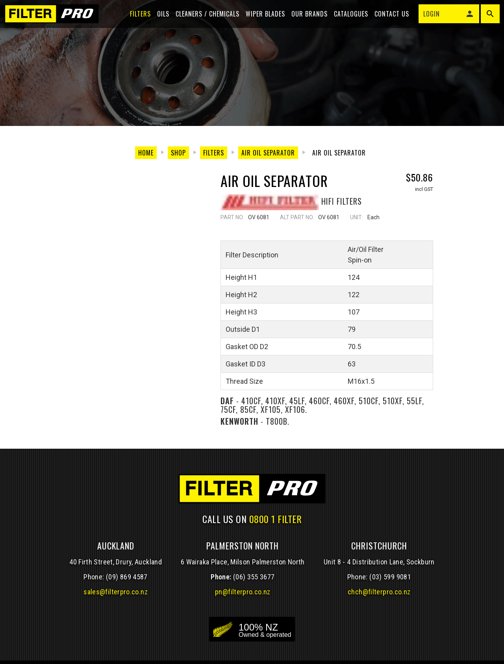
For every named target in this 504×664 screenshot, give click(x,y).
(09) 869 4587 (127, 577)
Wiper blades (262, 20)
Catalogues (347, 20)
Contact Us (388, 20)
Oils (160, 20)
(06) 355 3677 (254, 577)
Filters (136, 20)
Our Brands (306, 20)
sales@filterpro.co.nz (115, 592)
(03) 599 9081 (390, 577)
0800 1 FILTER (275, 519)
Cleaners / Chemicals (204, 20)
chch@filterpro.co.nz (379, 592)
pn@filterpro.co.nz (243, 592)
